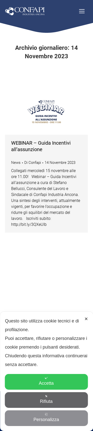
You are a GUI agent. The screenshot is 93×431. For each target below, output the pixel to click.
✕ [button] (86, 318)
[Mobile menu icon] (82, 11)
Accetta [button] (46, 381)
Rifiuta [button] (46, 399)
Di (32, 162)
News (16, 162)
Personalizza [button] (46, 417)
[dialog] (46, 371)
